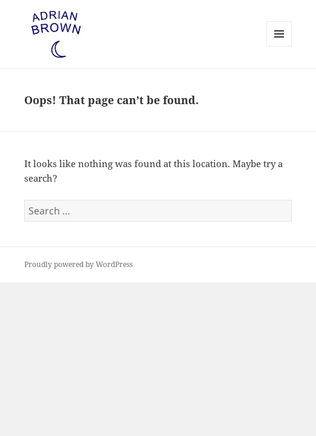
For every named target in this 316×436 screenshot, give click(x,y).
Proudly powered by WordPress (78, 264)
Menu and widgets (279, 46)
